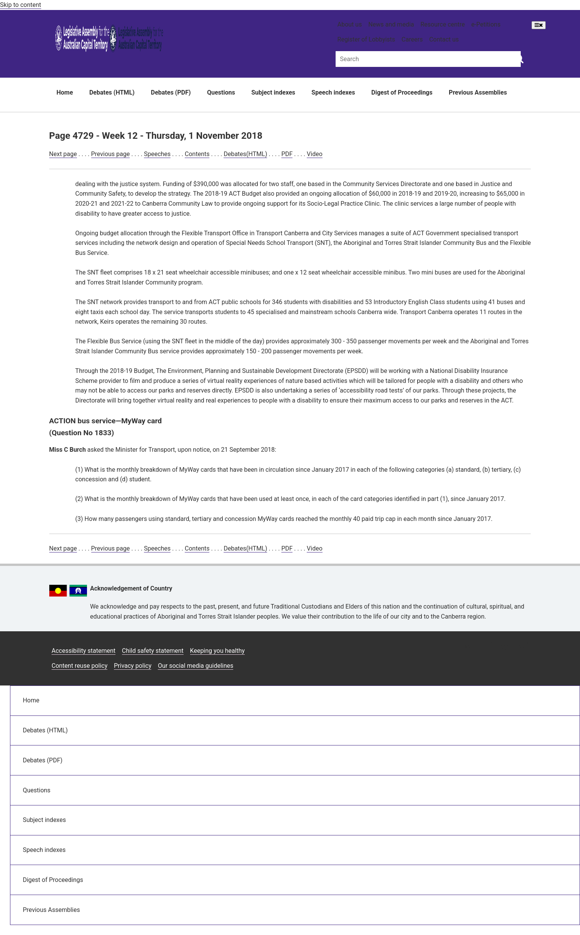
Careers (412, 39)
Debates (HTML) (112, 92)
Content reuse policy (79, 665)
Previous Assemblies (478, 92)
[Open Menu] (539, 25)
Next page (63, 154)
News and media (391, 24)
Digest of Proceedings (402, 92)
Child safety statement (153, 650)
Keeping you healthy (217, 650)
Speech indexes (333, 92)
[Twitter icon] (504, 648)
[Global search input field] (428, 59)
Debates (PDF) (171, 92)
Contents (197, 154)
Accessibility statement (83, 650)
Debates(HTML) (245, 154)
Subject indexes (273, 92)
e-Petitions (486, 24)
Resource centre (443, 24)
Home (65, 92)
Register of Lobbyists (366, 39)
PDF (287, 154)
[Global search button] (519, 58)
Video (315, 154)
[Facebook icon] (486, 648)
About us (350, 24)
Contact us (444, 39)
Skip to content (20, 4)
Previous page (110, 154)
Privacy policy (133, 665)
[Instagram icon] (467, 648)
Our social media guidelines (195, 665)
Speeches (157, 154)
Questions (221, 92)
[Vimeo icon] (522, 648)
